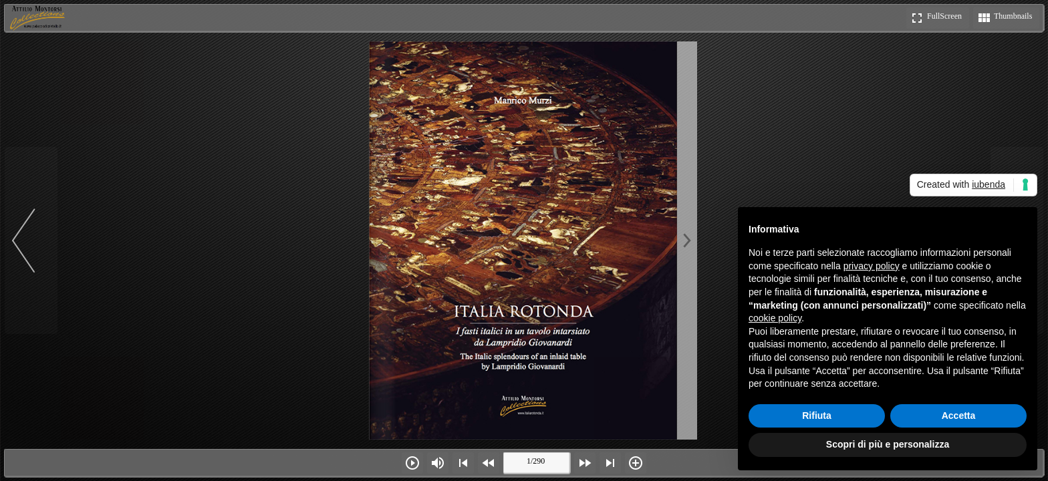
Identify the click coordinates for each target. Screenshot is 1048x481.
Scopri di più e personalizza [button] (887, 444)
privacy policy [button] (871, 266)
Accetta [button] (959, 415)
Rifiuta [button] (816, 415)
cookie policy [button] (775, 318)
